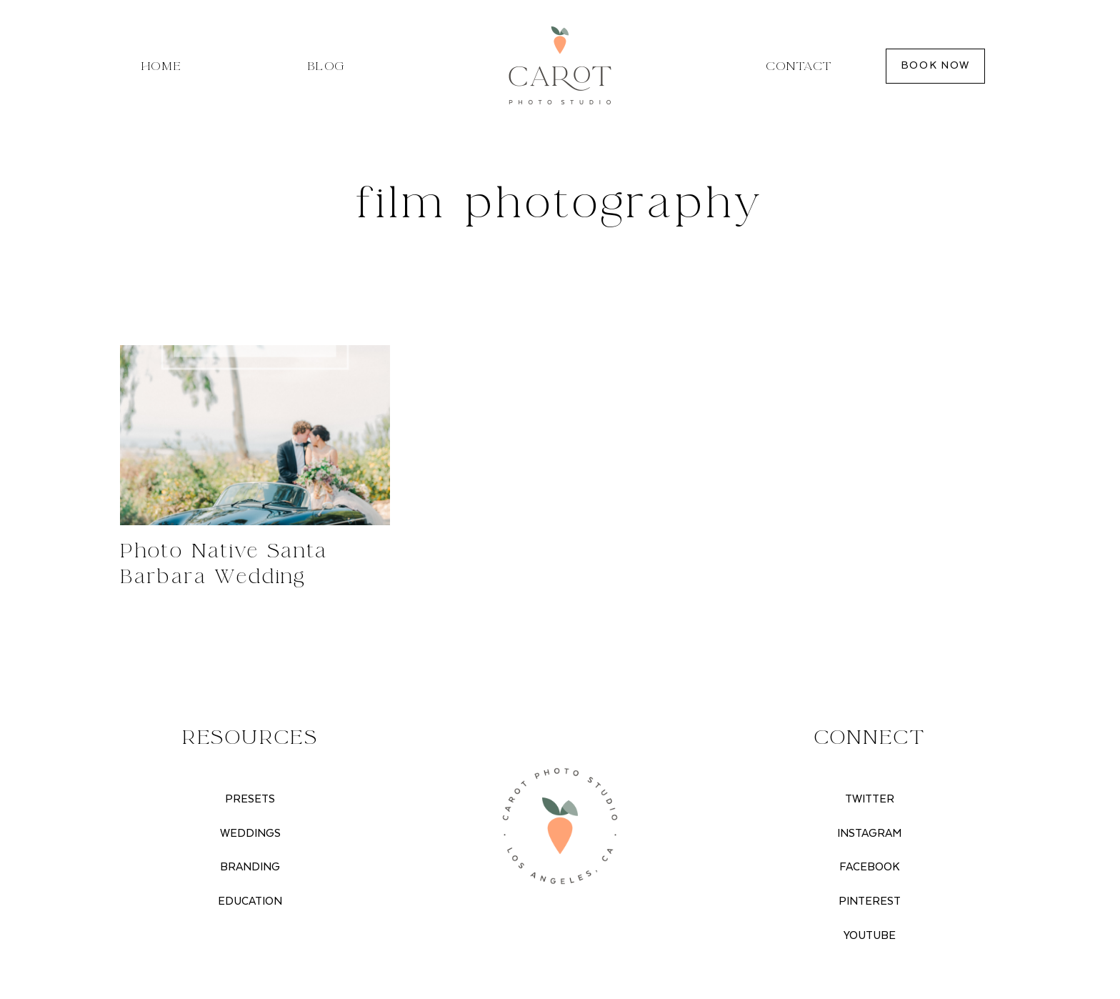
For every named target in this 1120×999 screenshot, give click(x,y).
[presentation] (255, 435)
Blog (326, 66)
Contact (799, 66)
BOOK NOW (935, 65)
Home (161, 66)
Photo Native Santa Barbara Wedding (223, 563)
